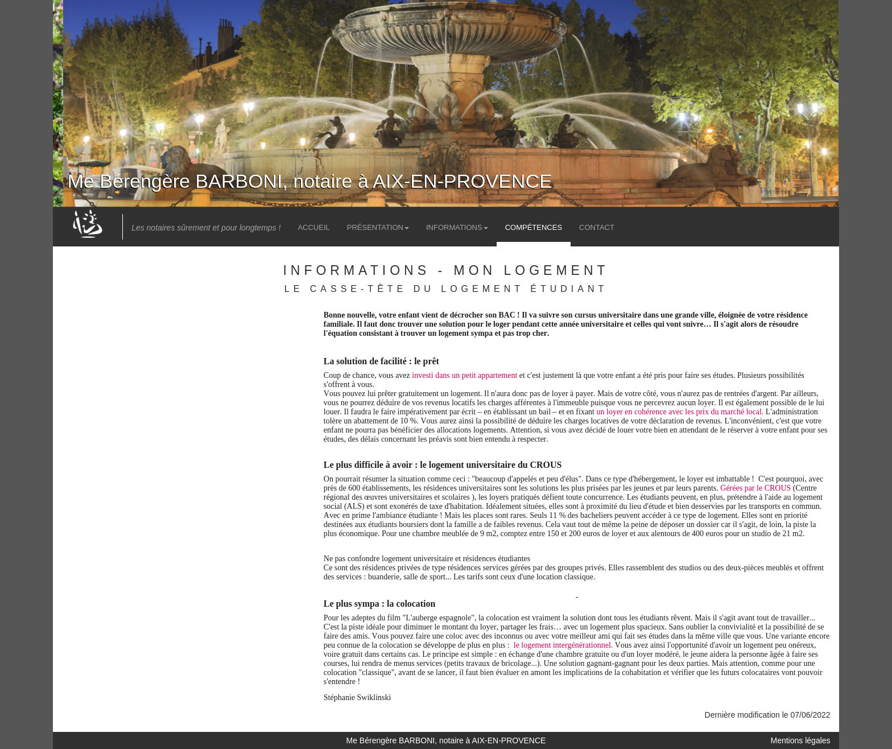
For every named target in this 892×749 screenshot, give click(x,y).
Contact (596, 227)
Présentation (378, 227)
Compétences (533, 227)
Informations (457, 227)
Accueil (313, 227)
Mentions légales (801, 740)
